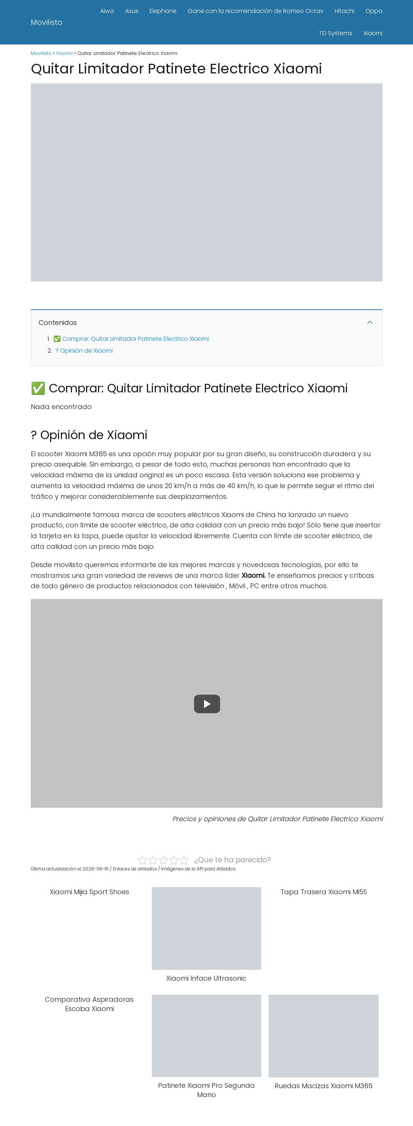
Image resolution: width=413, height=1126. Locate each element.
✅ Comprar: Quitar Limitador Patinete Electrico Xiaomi (131, 339)
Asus (131, 11)
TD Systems (335, 33)
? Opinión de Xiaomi (84, 350)
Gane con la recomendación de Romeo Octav (256, 11)
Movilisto (46, 22)
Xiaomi (373, 33)
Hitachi (344, 11)
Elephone (163, 11)
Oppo (374, 11)
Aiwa (107, 11)
